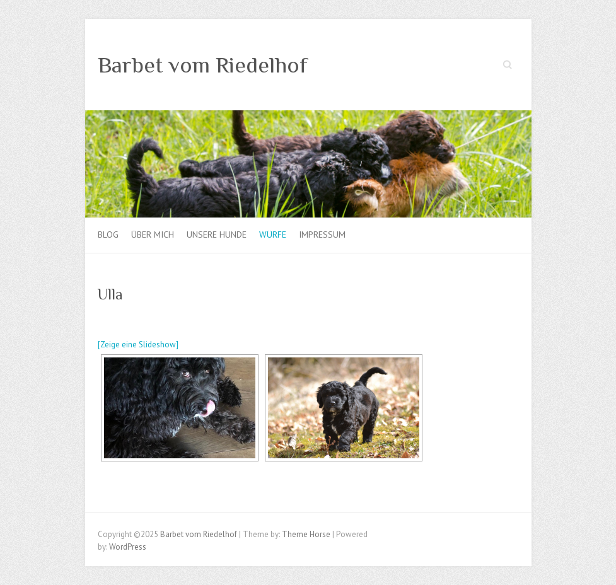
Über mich (152, 234)
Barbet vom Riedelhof (203, 65)
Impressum (322, 234)
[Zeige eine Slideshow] (138, 344)
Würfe (272, 234)
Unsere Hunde (217, 234)
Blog (108, 234)
